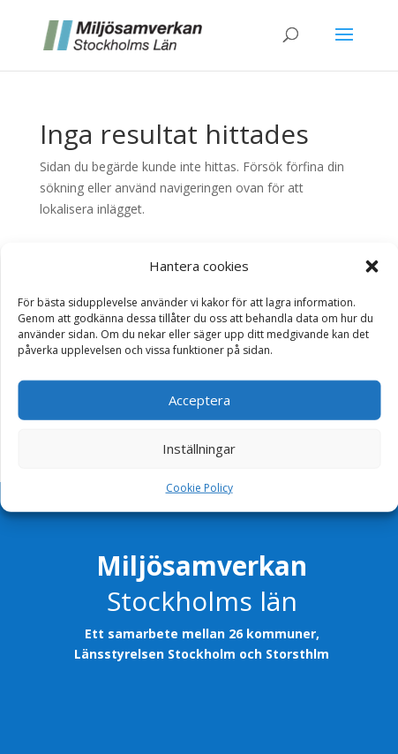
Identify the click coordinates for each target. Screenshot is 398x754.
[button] (371, 266)
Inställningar (199, 448)
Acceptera (199, 400)
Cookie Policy (199, 487)
